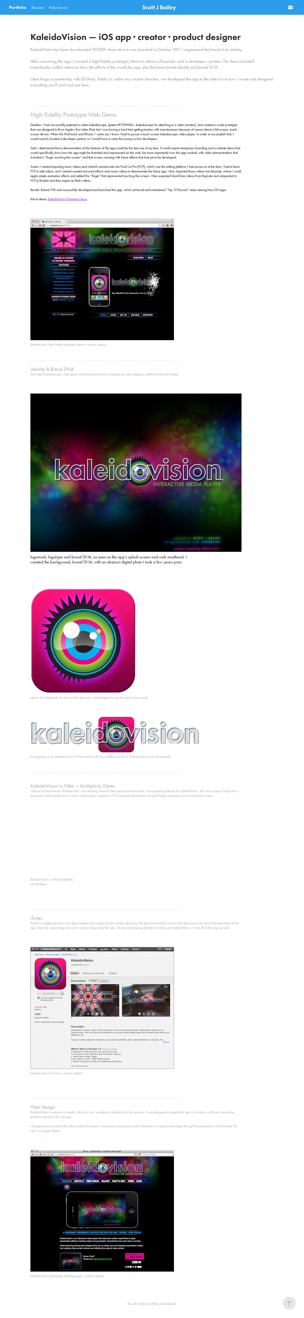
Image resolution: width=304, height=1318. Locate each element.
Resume (37, 7)
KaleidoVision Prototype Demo (67, 199)
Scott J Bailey (159, 7)
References (58, 7)
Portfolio (17, 7)
